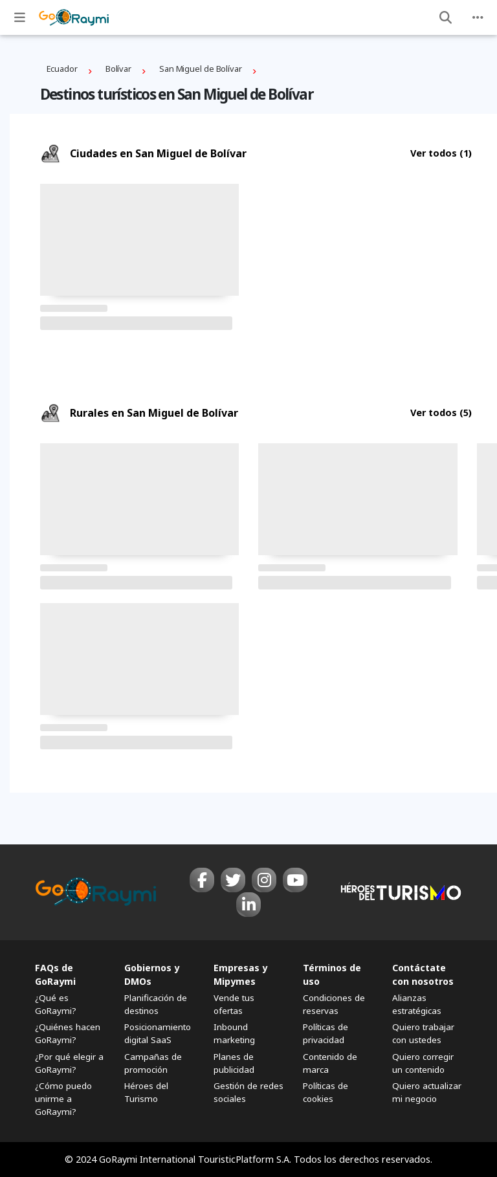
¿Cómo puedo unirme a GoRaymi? (63, 1098)
